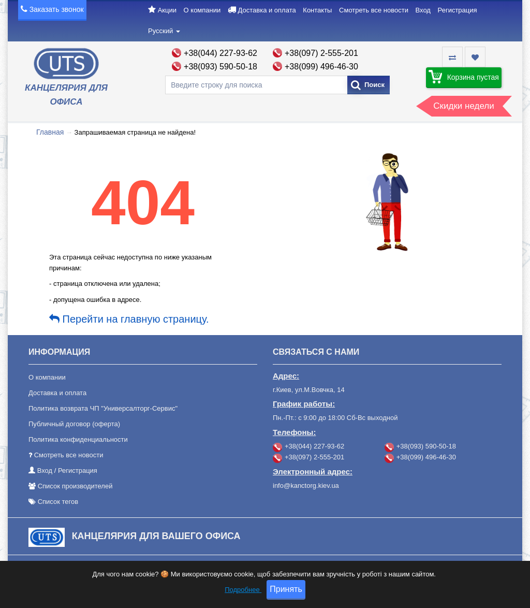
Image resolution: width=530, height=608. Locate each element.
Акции (167, 10)
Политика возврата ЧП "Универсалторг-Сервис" (103, 408)
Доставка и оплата (267, 10)
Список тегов (58, 501)
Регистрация (457, 10)
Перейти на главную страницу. (129, 319)
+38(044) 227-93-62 (220, 53)
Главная (50, 132)
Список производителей (75, 486)
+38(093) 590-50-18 (220, 66)
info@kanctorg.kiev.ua (306, 485)
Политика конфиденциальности (78, 439)
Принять (286, 594)
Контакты (317, 10)
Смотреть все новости (373, 10)
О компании (202, 10)
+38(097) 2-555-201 (321, 53)
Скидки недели (463, 106)
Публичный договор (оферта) (74, 424)
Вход (423, 10)
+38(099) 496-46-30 (321, 66)
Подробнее (243, 595)
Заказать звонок (57, 9)
